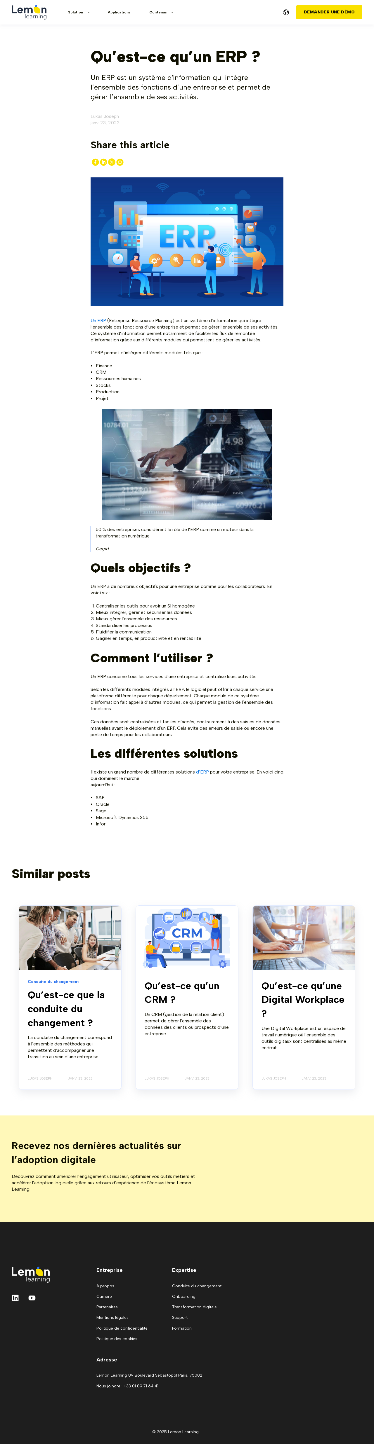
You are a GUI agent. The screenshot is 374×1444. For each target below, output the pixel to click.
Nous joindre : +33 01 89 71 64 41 (127, 1386)
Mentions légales (112, 1317)
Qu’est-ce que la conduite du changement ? (66, 1009)
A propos (105, 1286)
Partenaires (107, 1307)
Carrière (104, 1296)
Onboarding (183, 1296)
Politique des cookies (116, 1338)
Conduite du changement (196, 1286)
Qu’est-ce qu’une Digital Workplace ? (303, 999)
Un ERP (98, 320)
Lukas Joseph (105, 116)
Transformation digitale (194, 1307)
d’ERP (203, 772)
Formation (182, 1328)
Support (180, 1317)
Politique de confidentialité (122, 1328)
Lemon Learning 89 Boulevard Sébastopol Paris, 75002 (149, 1375)
